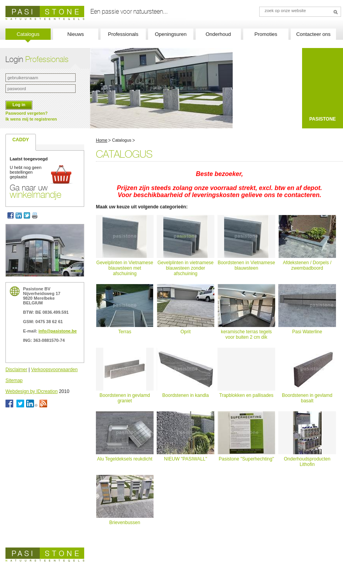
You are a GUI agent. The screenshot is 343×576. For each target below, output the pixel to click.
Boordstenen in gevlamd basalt (307, 398)
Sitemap (14, 380)
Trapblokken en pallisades (246, 395)
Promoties (266, 34)
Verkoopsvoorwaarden (54, 369)
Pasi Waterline (307, 331)
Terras (124, 331)
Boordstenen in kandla (185, 395)
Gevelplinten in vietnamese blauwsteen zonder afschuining (185, 268)
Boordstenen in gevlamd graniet (124, 398)
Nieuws (75, 34)
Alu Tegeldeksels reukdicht (124, 459)
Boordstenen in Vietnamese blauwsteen (246, 265)
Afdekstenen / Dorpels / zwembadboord (307, 265)
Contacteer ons (313, 34)
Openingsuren (171, 34)
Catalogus (28, 34)
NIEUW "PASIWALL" (185, 459)
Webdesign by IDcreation (31, 391)
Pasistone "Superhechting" (246, 459)
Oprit (185, 331)
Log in (18, 104)
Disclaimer (16, 369)
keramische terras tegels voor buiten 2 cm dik (246, 334)
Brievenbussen (124, 522)
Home (101, 140)
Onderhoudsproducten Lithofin (307, 461)
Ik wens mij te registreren (31, 119)
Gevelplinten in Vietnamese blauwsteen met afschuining (124, 268)
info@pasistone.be (58, 331)
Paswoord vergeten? (26, 113)
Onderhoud (218, 34)
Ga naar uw (35, 191)
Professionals (123, 34)
